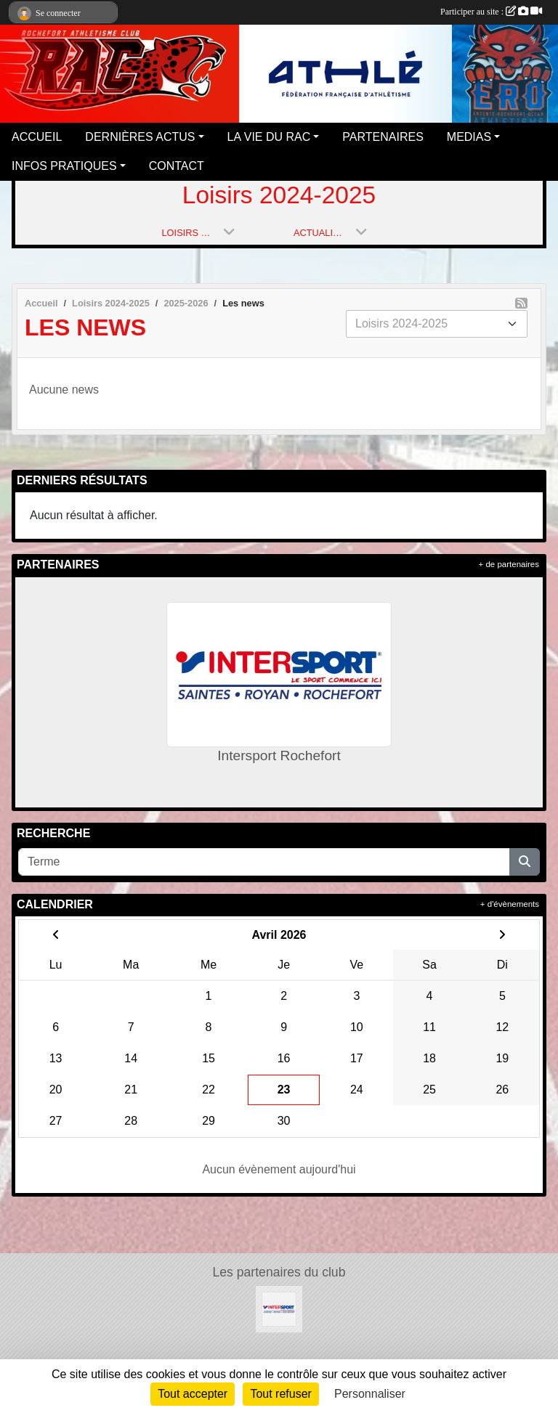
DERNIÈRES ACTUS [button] (140, 137)
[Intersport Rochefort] (279, 1308)
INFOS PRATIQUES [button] (64, 166)
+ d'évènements (509, 904)
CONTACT (176, 166)
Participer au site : (491, 12)
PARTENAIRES (382, 137)
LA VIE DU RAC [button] (269, 137)
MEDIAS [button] (469, 137)
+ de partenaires (509, 564)
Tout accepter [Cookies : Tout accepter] (192, 1394)
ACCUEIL (37, 137)
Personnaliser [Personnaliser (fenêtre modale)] (369, 1394)
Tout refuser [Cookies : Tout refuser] (280, 1394)
